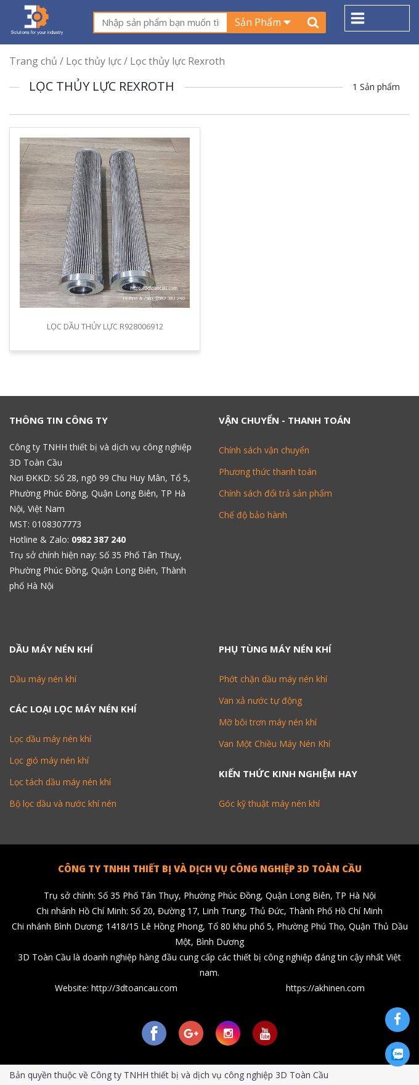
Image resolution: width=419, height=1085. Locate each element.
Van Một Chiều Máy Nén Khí (274, 743)
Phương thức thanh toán (268, 471)
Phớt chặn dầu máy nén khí (273, 679)
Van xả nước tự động (260, 700)
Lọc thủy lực (93, 61)
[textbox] (160, 22)
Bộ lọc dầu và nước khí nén (62, 803)
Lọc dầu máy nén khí (50, 739)
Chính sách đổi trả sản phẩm (275, 493)
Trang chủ (33, 61)
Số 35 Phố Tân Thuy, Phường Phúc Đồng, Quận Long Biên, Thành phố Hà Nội (97, 570)
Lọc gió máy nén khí (49, 760)
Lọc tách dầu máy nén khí (60, 782)
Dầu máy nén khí (42, 679)
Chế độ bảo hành (253, 515)
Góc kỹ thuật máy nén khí (269, 803)
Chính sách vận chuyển (264, 450)
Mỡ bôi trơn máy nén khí (268, 722)
